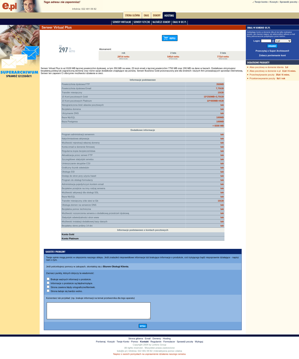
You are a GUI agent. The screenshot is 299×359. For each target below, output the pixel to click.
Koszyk (274, 2)
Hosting (167, 341)
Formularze (169, 344)
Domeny (156, 341)
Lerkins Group (159, 348)
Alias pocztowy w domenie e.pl (265, 71)
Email (148, 341)
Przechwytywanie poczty (262, 74)
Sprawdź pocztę (288, 2)
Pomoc (134, 344)
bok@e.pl (122, 354)
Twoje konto (261, 2)
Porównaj (100, 344)
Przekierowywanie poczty (262, 78)
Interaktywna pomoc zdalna (168, 354)
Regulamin (156, 344)
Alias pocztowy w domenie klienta (267, 67)
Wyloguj (199, 344)
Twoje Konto (123, 344)
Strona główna (135, 341)
